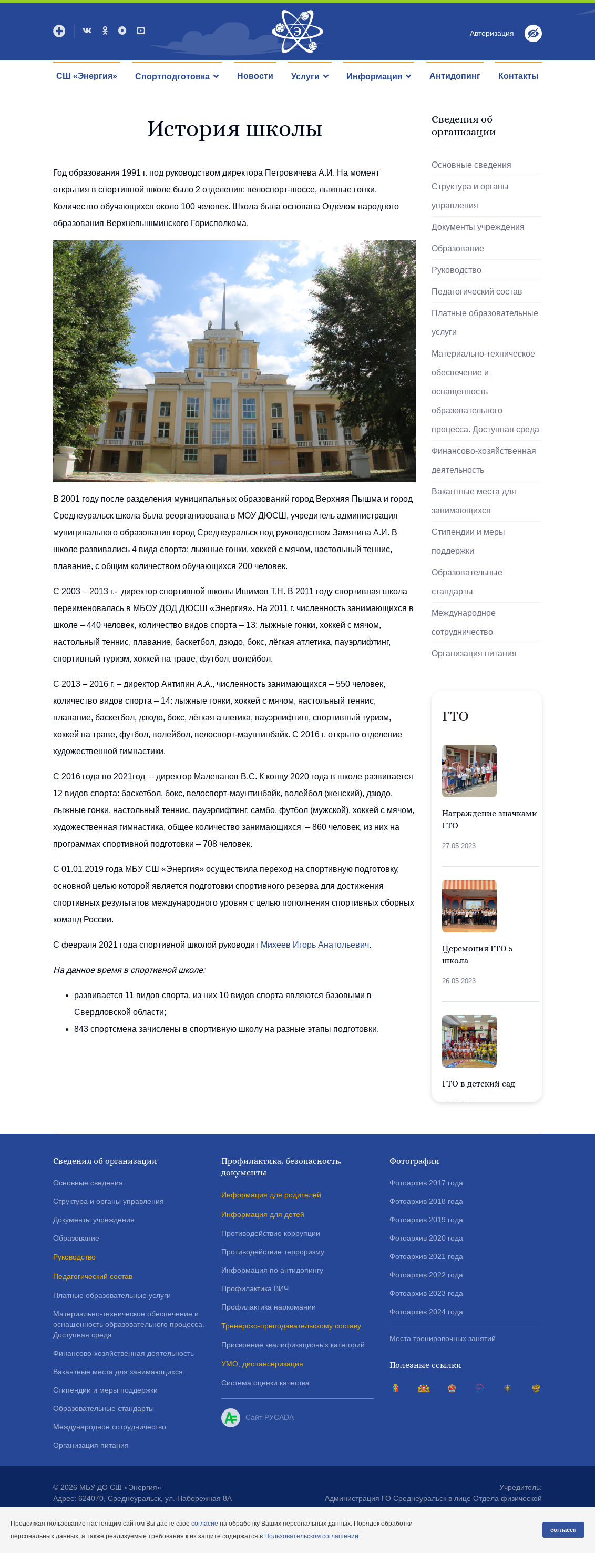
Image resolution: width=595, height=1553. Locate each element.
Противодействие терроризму (272, 1251)
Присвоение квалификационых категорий (293, 1345)
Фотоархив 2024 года (426, 1311)
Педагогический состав (477, 291)
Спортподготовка (172, 76)
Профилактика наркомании (268, 1307)
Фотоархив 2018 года (426, 1201)
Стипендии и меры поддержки (468, 541)
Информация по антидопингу (272, 1270)
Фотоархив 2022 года (426, 1275)
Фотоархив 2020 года (426, 1238)
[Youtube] (141, 30)
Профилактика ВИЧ (255, 1288)
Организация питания (474, 653)
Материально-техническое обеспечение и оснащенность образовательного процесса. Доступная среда (485, 391)
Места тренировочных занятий (442, 1338)
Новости (255, 76)
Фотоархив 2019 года (426, 1219)
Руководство (456, 270)
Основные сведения (471, 164)
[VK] (87, 30)
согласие (204, 1523)
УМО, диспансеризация (262, 1363)
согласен (563, 1530)
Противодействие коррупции (270, 1233)
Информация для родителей (271, 1195)
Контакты (518, 76)
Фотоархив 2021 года (426, 1256)
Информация (374, 76)
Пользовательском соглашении (311, 1536)
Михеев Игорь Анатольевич (315, 944)
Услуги (305, 76)
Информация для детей (262, 1214)
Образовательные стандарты (467, 582)
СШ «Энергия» (86, 76)
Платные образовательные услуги (485, 323)
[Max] (122, 30)
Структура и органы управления (470, 196)
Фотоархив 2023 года (426, 1293)
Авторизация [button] (492, 33)
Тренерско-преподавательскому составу (291, 1326)
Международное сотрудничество (464, 622)
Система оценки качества (265, 1382)
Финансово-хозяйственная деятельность (484, 460)
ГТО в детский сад (478, 1084)
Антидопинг (454, 76)
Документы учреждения (478, 226)
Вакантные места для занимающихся (474, 501)
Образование (458, 248)
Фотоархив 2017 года (426, 1183)
